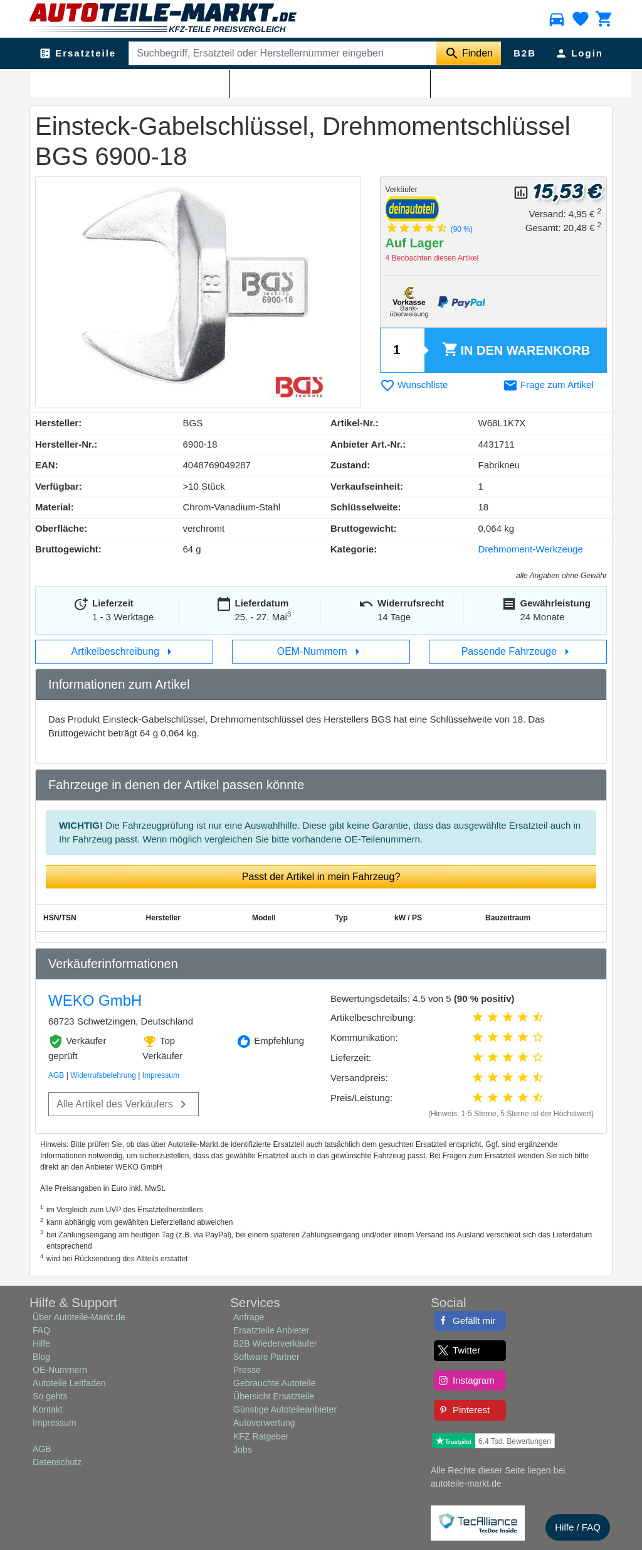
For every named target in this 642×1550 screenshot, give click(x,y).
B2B (524, 53)
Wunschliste (414, 384)
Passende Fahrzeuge (518, 651)
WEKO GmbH (95, 1000)
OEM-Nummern (321, 651)
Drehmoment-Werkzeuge (530, 549)
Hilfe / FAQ (578, 1527)
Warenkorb (516, 350)
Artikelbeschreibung (124, 651)
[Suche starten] (468, 53)
